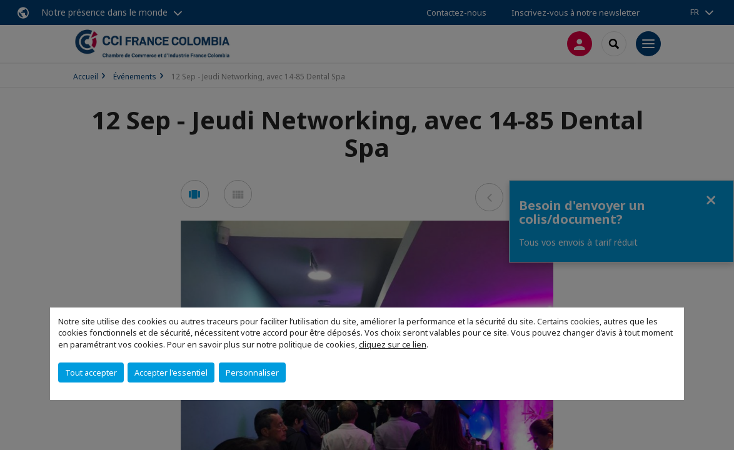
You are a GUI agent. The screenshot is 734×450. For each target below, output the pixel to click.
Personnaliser (252, 372)
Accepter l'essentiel (171, 372)
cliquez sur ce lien (392, 344)
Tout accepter (91, 372)
